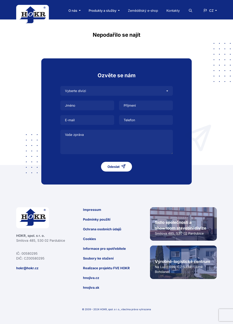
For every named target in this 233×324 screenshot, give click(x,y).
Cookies (89, 239)
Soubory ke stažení (98, 258)
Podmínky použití (96, 219)
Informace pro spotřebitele (104, 249)
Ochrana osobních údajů (102, 229)
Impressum (92, 210)
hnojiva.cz (91, 278)
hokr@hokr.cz (27, 268)
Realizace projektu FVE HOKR (106, 268)
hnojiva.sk (91, 287)
